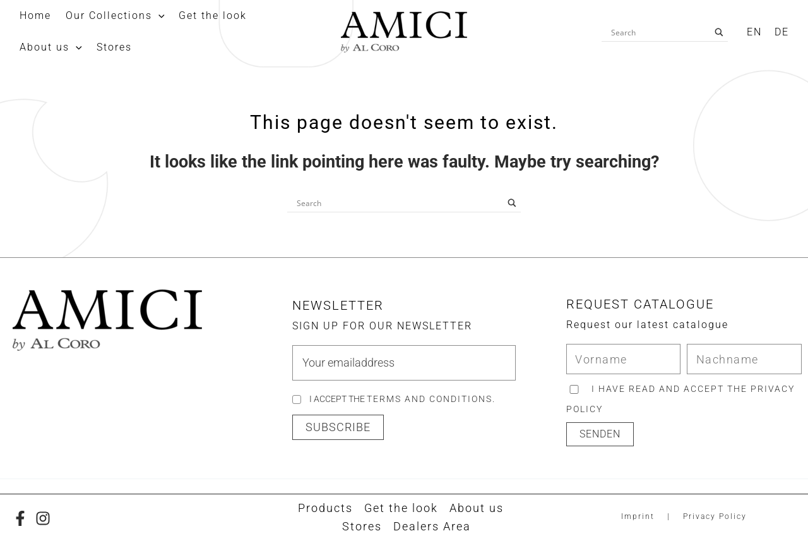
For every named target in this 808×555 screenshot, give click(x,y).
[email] (403, 363)
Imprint (638, 516)
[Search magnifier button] (719, 32)
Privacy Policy (715, 516)
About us (476, 508)
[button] (338, 427)
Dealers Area (432, 526)
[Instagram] (42, 518)
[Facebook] (20, 518)
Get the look (401, 508)
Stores (362, 526)
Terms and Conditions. (431, 399)
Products (325, 508)
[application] (150, 16)
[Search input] (659, 32)
